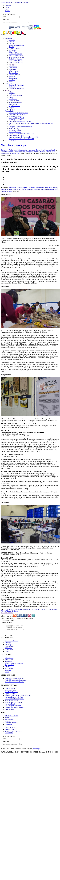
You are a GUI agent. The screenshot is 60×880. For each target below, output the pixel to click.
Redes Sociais (13, 104)
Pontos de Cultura (12, 611)
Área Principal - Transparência (18, 113)
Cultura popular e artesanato (26, 150)
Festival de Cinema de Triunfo (14, 682)
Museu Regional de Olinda (13, 706)
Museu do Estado (10, 704)
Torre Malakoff (9, 710)
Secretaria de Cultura (11, 641)
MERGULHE (9, 733)
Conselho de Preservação (16, 85)
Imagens (11, 107)
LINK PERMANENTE (8, 618)
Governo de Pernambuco (16, 57)
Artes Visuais (13, 67)
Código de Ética (14, 100)
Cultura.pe (4, 150)
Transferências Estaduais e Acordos (20, 121)
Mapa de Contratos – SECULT (18, 135)
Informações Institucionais (17, 114)
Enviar (9, 625)
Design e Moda (13, 73)
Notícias (48, 152)
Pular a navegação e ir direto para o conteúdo (15, 2)
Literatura (12, 80)
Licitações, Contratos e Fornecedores (20, 126)
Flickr (6, 9)
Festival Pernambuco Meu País (14, 679)
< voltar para (7, 613)
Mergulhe (12, 93)
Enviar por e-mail (7, 622)
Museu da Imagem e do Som (14, 697)
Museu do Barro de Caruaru (13, 703)
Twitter (7, 7)
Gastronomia (13, 78)
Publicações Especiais (15, 95)
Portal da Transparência (16, 55)
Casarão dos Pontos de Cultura (15, 609)
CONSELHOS (9, 83)
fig (56, 609)
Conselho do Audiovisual (16, 88)
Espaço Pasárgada (10, 694)
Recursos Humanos (15, 132)
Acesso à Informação (15, 54)
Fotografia (12, 76)
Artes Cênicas (13, 66)
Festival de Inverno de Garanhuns (44, 609)
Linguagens (12, 64)
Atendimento (13, 99)
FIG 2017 (4, 611)
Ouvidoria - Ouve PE (15, 102)
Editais (11, 92)
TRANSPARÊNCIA (11, 728)
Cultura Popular (14, 71)
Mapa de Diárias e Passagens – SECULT (21, 139)
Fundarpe (11, 41)
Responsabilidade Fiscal (16, 118)
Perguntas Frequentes (15, 116)
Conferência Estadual (15, 59)
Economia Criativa (14, 74)
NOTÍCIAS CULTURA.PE (13, 732)
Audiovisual (12, 69)
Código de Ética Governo (16, 45)
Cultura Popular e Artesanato (14, 663)
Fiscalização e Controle (16, 120)
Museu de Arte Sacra (11, 701)
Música (11, 81)
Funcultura (12, 43)
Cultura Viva (13, 52)
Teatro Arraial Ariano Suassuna (14, 708)
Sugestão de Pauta (14, 106)
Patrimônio (12, 50)
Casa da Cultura (10, 689)
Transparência (9, 111)
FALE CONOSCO (10, 140)
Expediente (12, 109)
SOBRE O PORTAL (11, 730)
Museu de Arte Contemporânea (14, 699)
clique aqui (36, 749)
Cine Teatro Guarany (11, 692)
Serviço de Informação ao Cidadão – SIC (21, 133)
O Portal (11, 47)
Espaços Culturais (14, 48)
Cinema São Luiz (10, 690)
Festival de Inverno (7, 152)
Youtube (7, 11)
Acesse (7, 90)
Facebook (8, 5)
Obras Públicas (13, 128)
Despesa (11, 125)
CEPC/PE (12, 87)
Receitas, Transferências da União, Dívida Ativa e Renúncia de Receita (31, 123)
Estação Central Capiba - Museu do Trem (18, 696)
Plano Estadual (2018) (15, 61)
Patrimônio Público (15, 130)
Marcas (11, 97)
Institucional (8, 38)
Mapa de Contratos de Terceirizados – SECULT (23, 137)
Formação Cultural (19, 152)
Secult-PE (12, 40)
